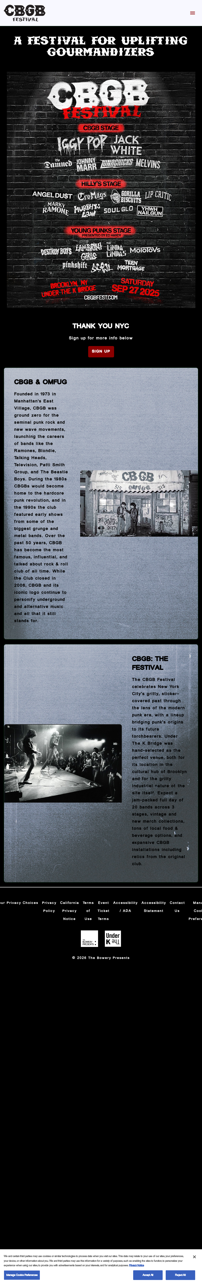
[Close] (194, 1258)
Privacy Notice (136, 1266)
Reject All (180, 1276)
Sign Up (101, 351)
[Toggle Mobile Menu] (192, 13)
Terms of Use (88, 911)
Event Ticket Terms (104, 911)
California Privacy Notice (69, 911)
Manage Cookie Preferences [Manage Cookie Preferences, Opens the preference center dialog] (21, 1276)
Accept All (148, 1276)
